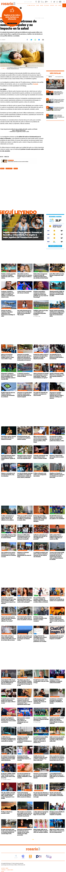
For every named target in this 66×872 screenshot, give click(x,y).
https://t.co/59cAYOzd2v (21, 130)
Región (41, 5)
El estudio (35, 84)
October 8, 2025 (25, 131)
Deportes (52, 5)
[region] (33, 12)
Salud (15, 168)
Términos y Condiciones (7, 869)
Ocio (56, 5)
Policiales (46, 5)
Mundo (2, 168)
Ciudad (37, 5)
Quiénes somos (4, 868)
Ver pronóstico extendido (55, 246)
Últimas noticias (31, 5)
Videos (59, 5)
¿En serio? (9, 168)
